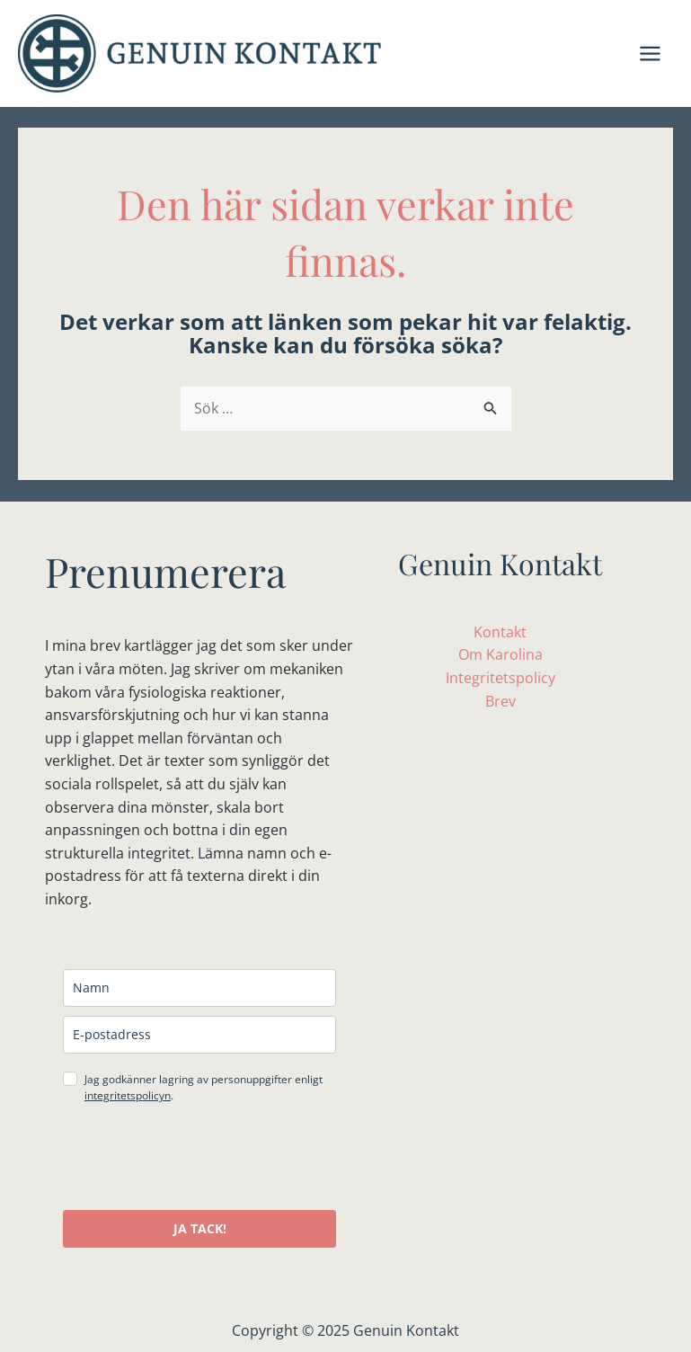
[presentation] (199, 1157)
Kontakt (500, 632)
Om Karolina (500, 654)
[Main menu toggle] (650, 53)
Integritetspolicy (500, 678)
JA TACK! (199, 1228)
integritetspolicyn (127, 1095)
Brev (500, 701)
